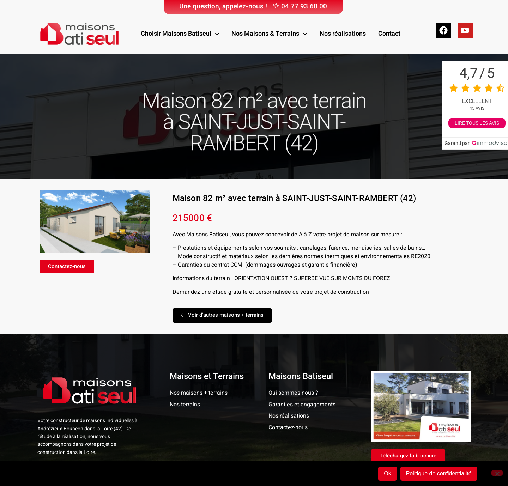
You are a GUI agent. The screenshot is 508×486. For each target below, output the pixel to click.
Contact (389, 33)
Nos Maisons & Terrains (269, 34)
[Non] (497, 473)
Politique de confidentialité (439, 473)
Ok (387, 473)
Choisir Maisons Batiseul (180, 34)
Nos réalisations (343, 33)
